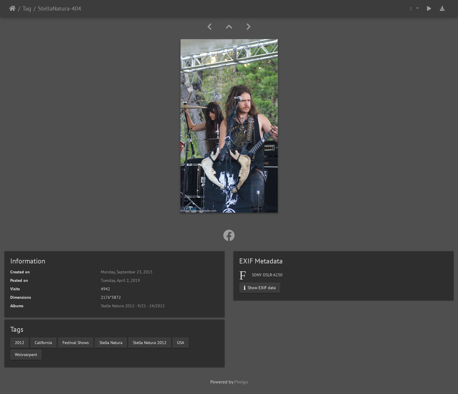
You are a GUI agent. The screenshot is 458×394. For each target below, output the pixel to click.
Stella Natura (110, 342)
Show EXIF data (260, 287)
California (43, 342)
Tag (26, 8)
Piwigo (241, 382)
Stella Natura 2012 (149, 342)
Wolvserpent (26, 354)
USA (180, 342)
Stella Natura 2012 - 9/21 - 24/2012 (133, 305)
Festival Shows (76, 342)
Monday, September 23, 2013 (126, 272)
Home (12, 8)
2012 (19, 342)
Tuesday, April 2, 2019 (120, 280)
